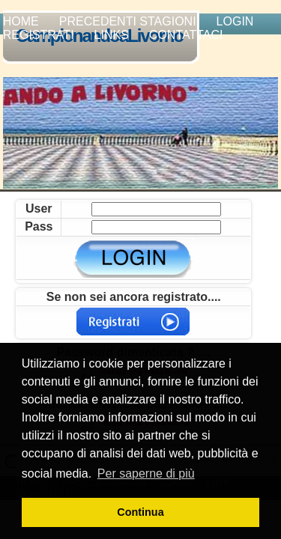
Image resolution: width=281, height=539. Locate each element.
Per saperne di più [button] (146, 473)
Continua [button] (140, 512)
